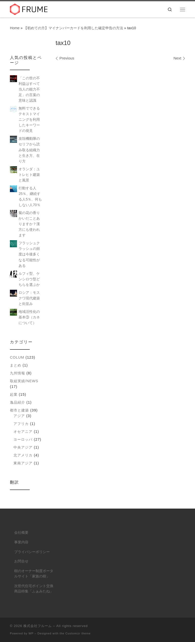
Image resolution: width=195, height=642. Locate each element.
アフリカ (21, 424)
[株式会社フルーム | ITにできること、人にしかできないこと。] (29, 9)
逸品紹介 (17, 402)
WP (31, 633)
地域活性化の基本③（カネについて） (29, 317)
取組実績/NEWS (24, 381)
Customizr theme (78, 633)
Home (15, 28)
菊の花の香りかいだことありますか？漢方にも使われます (29, 224)
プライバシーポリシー (32, 552)
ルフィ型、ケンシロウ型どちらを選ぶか (29, 279)
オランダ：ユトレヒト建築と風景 (29, 174)
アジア (19, 416)
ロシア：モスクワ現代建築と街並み (29, 298)
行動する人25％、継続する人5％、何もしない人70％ (30, 196)
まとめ (15, 365)
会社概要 (21, 532)
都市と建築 (19, 410)
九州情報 (17, 373)
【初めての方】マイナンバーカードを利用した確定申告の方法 (73, 28)
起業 (14, 394)
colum (17, 357)
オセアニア (22, 432)
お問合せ (21, 561)
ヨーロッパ (22, 439)
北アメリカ (22, 455)
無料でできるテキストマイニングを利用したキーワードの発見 (29, 119)
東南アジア (22, 463)
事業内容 (21, 542)
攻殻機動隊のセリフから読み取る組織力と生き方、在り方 (29, 149)
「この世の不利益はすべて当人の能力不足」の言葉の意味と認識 (29, 89)
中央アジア (22, 447)
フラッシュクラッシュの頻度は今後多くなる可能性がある (29, 254)
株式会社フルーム (37, 626)
